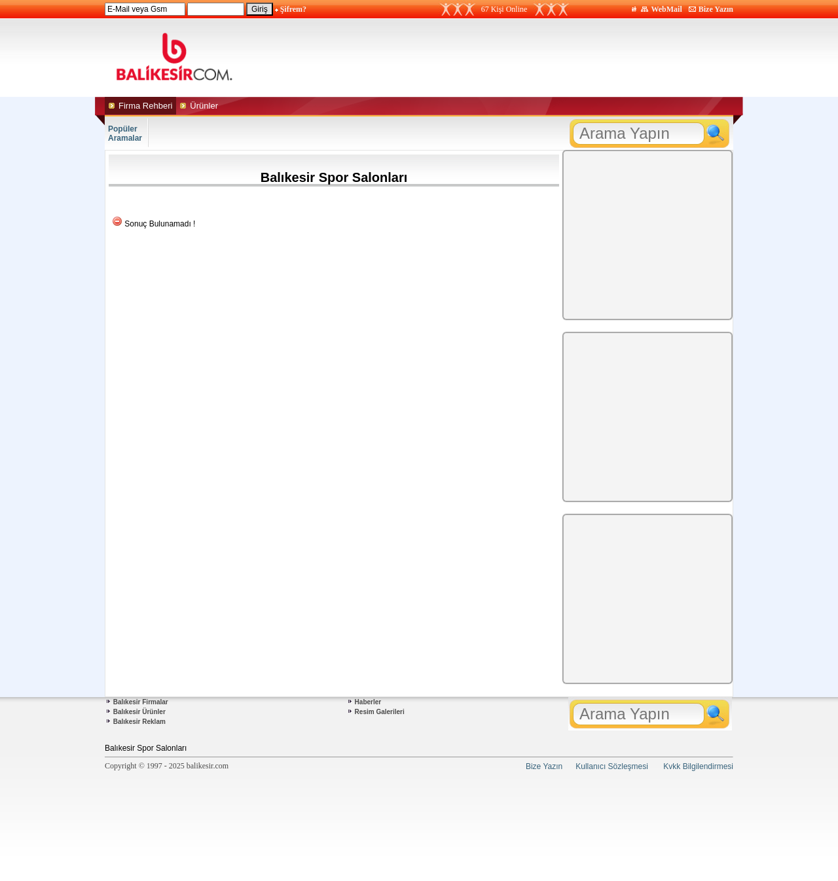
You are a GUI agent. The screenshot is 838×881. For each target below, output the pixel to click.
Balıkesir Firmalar (140, 702)
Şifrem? (293, 9)
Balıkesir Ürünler (139, 711)
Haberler (368, 702)
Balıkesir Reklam (139, 721)
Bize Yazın (716, 9)
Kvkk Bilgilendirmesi (698, 766)
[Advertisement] (542, 57)
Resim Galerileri (380, 711)
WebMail (666, 9)
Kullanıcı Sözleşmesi (611, 766)
